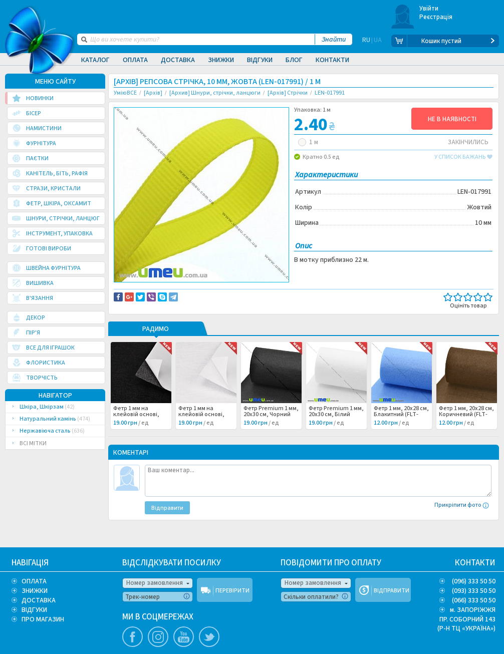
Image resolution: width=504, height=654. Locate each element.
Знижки (221, 60)
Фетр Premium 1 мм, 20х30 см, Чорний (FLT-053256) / (271, 429)
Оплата (135, 60)
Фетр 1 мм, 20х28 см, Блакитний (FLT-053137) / (401, 429)
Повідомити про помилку (238, 291)
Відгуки (260, 60)
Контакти (332, 60)
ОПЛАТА (34, 581)
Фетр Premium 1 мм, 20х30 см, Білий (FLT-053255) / (336, 429)
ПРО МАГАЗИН (43, 619)
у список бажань (463, 157)
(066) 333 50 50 (473, 600)
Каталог (95, 60)
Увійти (429, 8)
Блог (294, 60)
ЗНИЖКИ (35, 590)
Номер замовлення (154, 582)
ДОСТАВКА (39, 600)
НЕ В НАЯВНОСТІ (452, 119)
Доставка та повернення (156, 291)
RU (366, 41)
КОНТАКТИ (475, 563)
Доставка (178, 60)
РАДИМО (155, 343)
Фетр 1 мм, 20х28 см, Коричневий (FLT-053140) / (466, 429)
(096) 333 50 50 (473, 581)
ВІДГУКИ (34, 609)
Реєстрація (436, 17)
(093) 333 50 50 (473, 590)
